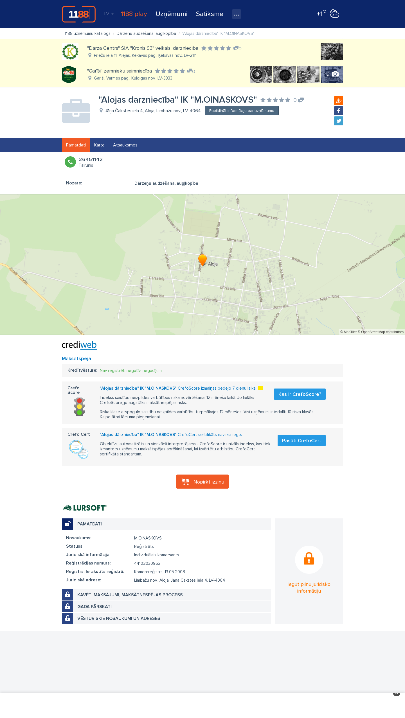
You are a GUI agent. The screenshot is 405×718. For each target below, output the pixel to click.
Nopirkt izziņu (209, 482)
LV (109, 13)
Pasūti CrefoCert (301, 440)
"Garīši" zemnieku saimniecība (119, 71)
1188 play (134, 14)
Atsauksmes (125, 145)
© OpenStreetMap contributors (381, 332)
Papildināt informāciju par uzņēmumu (241, 110)
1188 (79, 14)
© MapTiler (348, 332)
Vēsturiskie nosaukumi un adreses (118, 618)
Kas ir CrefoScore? (299, 394)
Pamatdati (76, 145)
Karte (99, 145)
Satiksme (209, 14)
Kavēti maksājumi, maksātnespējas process (130, 595)
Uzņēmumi (172, 14)
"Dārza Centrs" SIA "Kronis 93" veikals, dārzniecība (142, 48)
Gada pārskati (94, 606)
